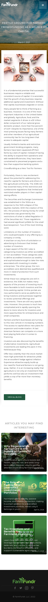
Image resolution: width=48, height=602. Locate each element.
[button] (43, 5)
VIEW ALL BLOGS (14, 397)
